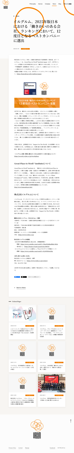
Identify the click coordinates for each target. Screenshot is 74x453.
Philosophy (33, 4)
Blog (59, 4)
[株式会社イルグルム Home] (5, 7)
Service (40, 4)
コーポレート (25, 48)
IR (64, 4)
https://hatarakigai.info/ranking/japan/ (29, 74)
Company (47, 4)
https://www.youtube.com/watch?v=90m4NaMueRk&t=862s (39, 244)
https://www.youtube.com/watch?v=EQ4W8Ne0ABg (37, 251)
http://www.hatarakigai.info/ (23, 187)
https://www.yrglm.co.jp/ (26, 235)
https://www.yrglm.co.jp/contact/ (37, 261)
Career (69, 4)
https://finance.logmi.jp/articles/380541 (36, 246)
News (54, 4)
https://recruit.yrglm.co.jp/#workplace (26, 156)
